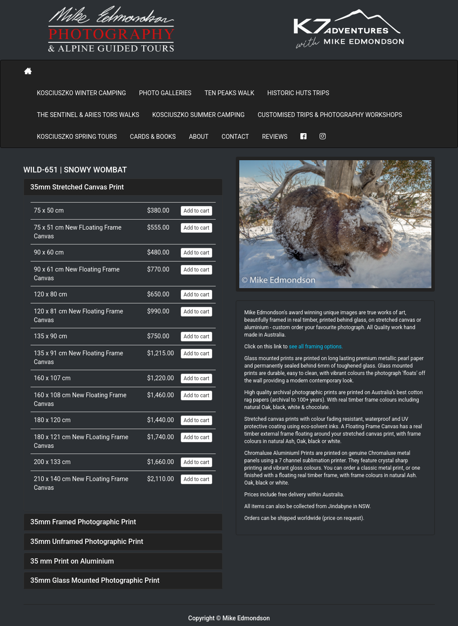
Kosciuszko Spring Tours (77, 136)
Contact (235, 136)
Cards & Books (153, 136)
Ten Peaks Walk (229, 92)
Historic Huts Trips (298, 92)
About (199, 136)
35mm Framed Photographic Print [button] (83, 522)
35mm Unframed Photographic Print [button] (87, 541)
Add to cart (196, 211)
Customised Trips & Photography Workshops (330, 114)
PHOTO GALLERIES (165, 92)
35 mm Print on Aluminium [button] (72, 561)
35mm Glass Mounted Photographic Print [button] (95, 580)
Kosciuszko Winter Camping (81, 92)
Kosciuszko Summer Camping (198, 114)
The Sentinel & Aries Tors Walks (88, 114)
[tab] (123, 187)
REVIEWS (274, 136)
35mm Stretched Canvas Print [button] (77, 187)
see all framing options (315, 347)
